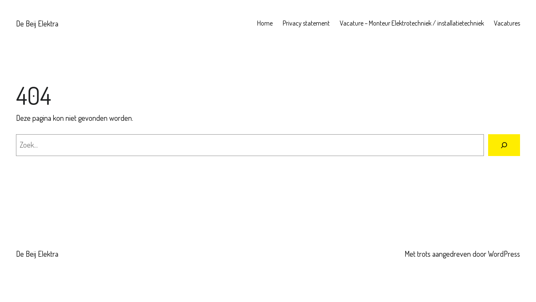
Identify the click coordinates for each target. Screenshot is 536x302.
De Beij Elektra (37, 23)
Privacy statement (306, 23)
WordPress (504, 253)
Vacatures (507, 23)
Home (265, 23)
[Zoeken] (504, 145)
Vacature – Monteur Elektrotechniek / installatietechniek (412, 23)
